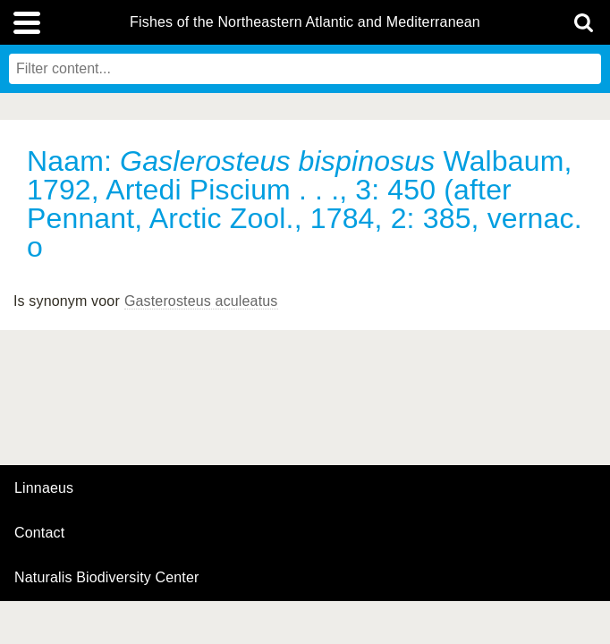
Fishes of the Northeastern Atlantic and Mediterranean (305, 22)
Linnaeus (43, 488)
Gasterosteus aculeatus (201, 301)
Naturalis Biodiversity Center (106, 578)
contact (39, 532)
